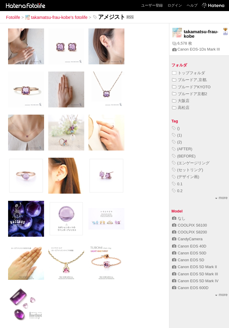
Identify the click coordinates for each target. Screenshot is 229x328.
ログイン (175, 5)
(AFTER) (182, 149)
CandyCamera (187, 239)
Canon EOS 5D (188, 260)
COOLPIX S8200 (189, 232)
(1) (177, 135)
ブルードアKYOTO (191, 87)
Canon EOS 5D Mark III (195, 274)
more (221, 197)
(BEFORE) (183, 156)
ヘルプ (192, 5)
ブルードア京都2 (189, 94)
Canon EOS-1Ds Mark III (196, 49)
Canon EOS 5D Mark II (194, 267)
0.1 (177, 184)
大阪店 (180, 100)
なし (179, 218)
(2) (177, 142)
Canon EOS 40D (189, 246)
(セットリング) (187, 170)
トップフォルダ (188, 73)
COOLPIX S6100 (189, 225)
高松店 (180, 107)
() (176, 128)
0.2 (177, 191)
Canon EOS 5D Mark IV (195, 281)
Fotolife (13, 17)
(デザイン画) (185, 176)
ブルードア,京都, (189, 80)
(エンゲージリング (191, 163)
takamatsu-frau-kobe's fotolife (56, 17)
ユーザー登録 (152, 5)
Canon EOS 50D (189, 253)
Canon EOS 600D (190, 288)
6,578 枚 (182, 43)
